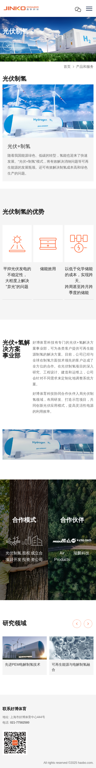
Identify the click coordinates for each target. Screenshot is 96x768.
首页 (67, 67)
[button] (88, 624)
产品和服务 (85, 67)
